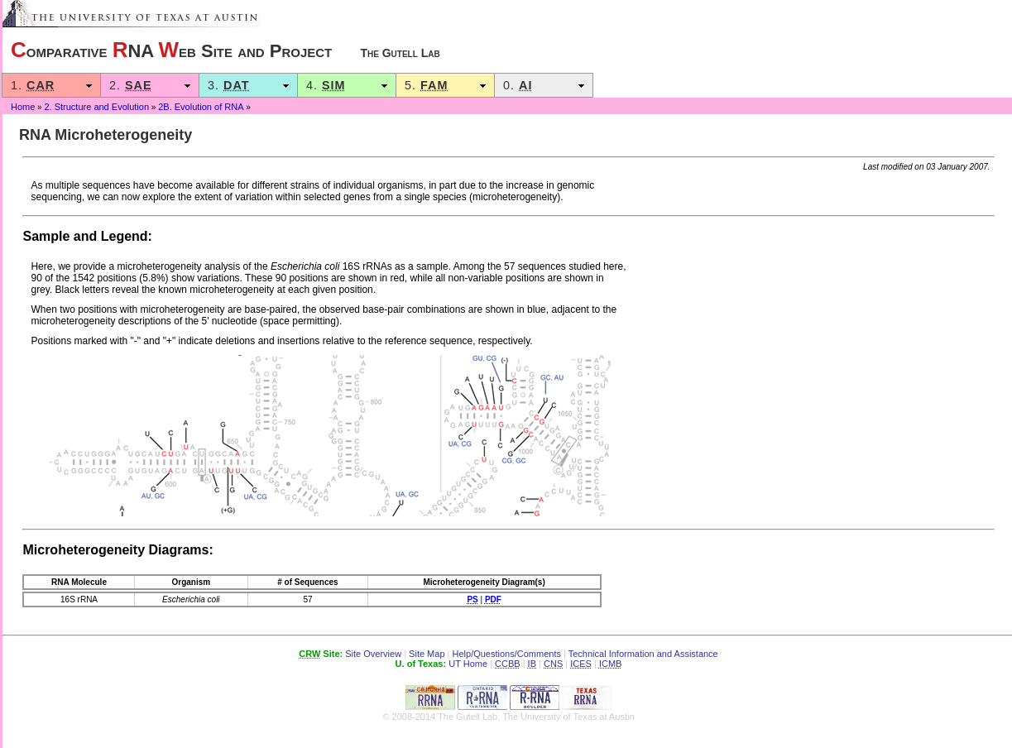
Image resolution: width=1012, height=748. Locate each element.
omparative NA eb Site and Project (225, 49)
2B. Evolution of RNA (200, 107)
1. (51, 85)
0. (543, 85)
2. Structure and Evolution (96, 107)
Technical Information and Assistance (643, 654)
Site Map (426, 654)
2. (149, 85)
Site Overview (373, 654)
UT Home (467, 664)
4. (346, 85)
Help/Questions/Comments (507, 654)
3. (248, 85)
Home (23, 107)
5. (445, 85)
